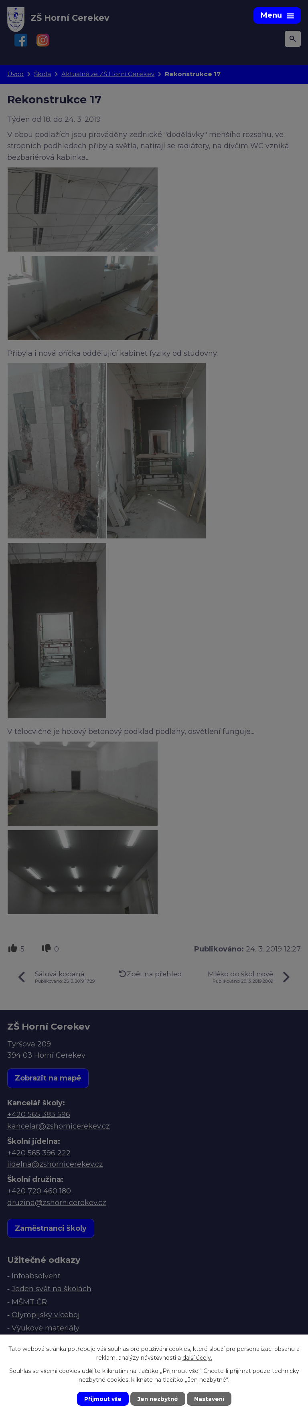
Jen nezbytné (158, 1398)
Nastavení (210, 1398)
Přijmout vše (102, 1398)
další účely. (197, 1357)
